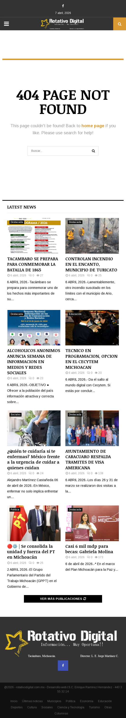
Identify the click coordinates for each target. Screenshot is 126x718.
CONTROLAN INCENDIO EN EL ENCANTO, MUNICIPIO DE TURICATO (91, 264)
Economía (86, 701)
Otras (108, 707)
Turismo (94, 707)
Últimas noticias (32, 701)
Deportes (16, 707)
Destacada (17, 222)
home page (92, 125)
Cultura (32, 707)
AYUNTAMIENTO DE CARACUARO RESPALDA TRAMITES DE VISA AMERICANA (88, 459)
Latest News (21, 207)
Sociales (15, 414)
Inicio (13, 701)
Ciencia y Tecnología (70, 707)
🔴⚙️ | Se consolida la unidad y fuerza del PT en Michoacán (31, 551)
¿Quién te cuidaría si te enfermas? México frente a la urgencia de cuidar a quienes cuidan (33, 459)
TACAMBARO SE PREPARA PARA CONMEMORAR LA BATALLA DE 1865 (32, 264)
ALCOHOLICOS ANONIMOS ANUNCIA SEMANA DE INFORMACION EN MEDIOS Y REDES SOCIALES (33, 361)
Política (15, 509)
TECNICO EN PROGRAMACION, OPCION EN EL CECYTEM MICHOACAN (91, 359)
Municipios (54, 701)
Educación (75, 314)
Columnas (61, 713)
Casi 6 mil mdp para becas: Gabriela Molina (89, 548)
